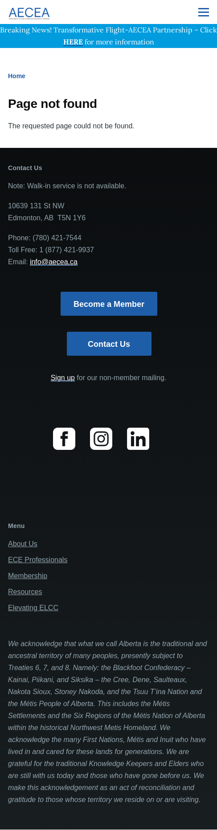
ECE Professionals (37, 560)
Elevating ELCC (33, 608)
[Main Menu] (204, 12)
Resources (25, 592)
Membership (27, 576)
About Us (22, 544)
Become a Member (109, 304)
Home (16, 75)
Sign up (63, 377)
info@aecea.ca (54, 262)
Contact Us (109, 344)
